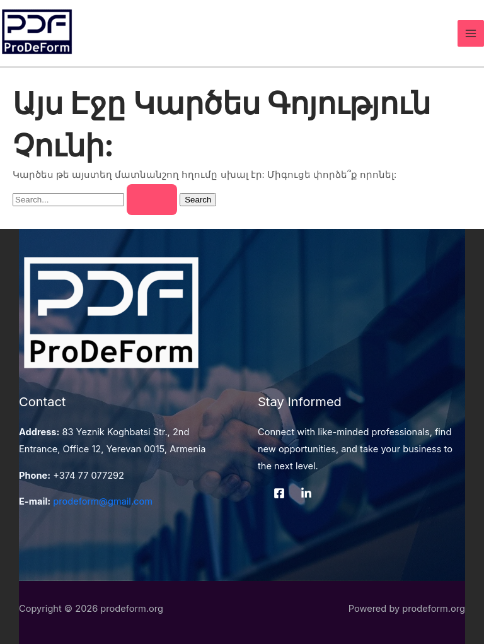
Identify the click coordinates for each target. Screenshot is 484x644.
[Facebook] (279, 493)
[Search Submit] (152, 200)
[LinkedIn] (306, 493)
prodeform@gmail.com (103, 501)
